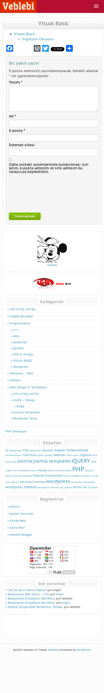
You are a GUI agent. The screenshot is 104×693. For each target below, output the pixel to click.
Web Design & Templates (28, 383)
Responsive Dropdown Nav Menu (31, 595)
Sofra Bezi (17, 524)
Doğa (20, 402)
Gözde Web (18, 517)
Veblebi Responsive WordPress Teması (35, 603)
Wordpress (20, 363)
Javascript (20, 338)
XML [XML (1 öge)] (85, 483)
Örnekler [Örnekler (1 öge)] (93, 483)
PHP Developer (16, 427)
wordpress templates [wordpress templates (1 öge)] (83, 478)
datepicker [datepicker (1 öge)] (35, 446)
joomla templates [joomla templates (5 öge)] (52, 457)
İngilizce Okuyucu (38, 39)
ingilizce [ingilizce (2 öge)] (86, 451)
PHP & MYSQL (23, 350)
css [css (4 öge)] (25, 445)
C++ (16, 326)
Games (52, 246)
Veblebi (15, 376)
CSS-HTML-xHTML (23, 305)
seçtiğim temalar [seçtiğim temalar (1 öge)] (80, 471)
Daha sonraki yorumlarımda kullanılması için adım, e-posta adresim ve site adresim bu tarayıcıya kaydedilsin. (48, 168)
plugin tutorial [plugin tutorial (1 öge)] (13, 471)
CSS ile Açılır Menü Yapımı (27, 586)
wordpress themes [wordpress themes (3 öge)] (21, 483)
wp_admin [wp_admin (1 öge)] (66, 483)
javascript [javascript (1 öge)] (10, 457)
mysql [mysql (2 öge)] (42, 466)
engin (60, 590)
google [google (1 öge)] (48, 451)
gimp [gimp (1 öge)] (40, 451)
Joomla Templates (26, 408)
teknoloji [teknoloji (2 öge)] (26, 478)
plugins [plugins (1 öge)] (89, 466)
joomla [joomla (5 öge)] (24, 457)
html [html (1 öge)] (69, 451)
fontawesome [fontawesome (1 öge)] (13, 451)
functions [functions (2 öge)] (29, 451)
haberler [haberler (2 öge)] (59, 451)
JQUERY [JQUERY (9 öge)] (81, 456)
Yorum (15, 82)
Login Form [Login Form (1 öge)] (11, 466)
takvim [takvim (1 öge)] (15, 478)
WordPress (84, 650)
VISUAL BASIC (22, 356)
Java (16, 332)
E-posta (17, 130)
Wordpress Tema (25, 414)
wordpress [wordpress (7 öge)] (58, 477)
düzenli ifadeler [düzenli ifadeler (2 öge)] (53, 446)
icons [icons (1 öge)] (76, 451)
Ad (12, 116)
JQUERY (18, 344)
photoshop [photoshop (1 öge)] (65, 466)
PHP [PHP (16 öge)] (78, 465)
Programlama (20, 319)
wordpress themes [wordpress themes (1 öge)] (48, 483)
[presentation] (26, 193)
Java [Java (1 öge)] (94, 451)
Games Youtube (21, 510)
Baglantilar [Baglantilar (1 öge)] (15, 446)
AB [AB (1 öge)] (6, 446)
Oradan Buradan (21, 312)
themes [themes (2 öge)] (39, 478)
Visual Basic (24, 34)
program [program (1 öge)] (27, 471)
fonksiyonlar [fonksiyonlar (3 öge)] (77, 446)
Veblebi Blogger (21, 531)
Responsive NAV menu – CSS (28, 590)
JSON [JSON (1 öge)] (93, 457)
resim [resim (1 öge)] (66, 471)
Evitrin (14, 503)
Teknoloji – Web (21, 369)
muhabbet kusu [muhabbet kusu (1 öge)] (28, 466)
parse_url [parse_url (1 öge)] (52, 466)
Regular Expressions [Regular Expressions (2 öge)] (48, 472)
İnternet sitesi (22, 145)
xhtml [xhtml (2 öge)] (77, 483)
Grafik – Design (24, 396)
